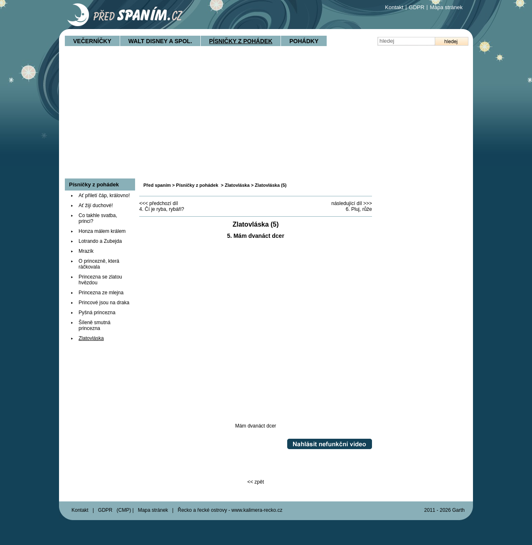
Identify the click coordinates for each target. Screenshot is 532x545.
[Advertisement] (266, 116)
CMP (124, 510)
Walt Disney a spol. (160, 41)
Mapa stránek (446, 7)
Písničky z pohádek (240, 41)
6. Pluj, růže (359, 209)
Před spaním (157, 185)
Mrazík (86, 251)
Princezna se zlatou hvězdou (100, 280)
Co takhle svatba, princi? (98, 218)
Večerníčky (92, 41)
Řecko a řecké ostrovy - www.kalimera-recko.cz (229, 510)
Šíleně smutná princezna (95, 325)
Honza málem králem (102, 231)
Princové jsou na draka (104, 302)
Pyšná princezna (97, 312)
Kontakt (394, 7)
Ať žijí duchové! (96, 205)
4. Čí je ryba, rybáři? (161, 209)
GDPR (417, 7)
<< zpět (255, 482)
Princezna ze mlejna (101, 293)
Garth (458, 510)
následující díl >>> (351, 203)
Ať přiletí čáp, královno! (104, 195)
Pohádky (303, 41)
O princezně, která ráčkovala (99, 264)
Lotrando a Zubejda (100, 241)
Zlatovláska (237, 185)
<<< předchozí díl (158, 203)
